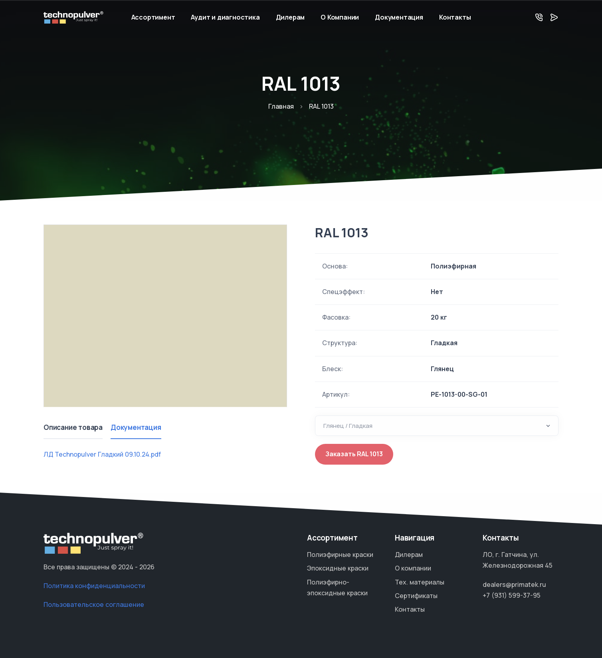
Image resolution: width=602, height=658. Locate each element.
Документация (399, 17)
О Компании (340, 17)
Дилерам (290, 17)
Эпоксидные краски (337, 568)
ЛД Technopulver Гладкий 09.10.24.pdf (102, 454)
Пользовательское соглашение (94, 604)
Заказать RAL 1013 (354, 453)
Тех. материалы (419, 582)
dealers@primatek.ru (514, 584)
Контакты (455, 17)
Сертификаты (416, 595)
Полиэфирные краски (340, 554)
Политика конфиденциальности (94, 585)
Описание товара (73, 427)
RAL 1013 (341, 232)
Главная (281, 106)
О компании (413, 568)
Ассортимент (153, 17)
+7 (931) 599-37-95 (512, 595)
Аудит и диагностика (225, 17)
